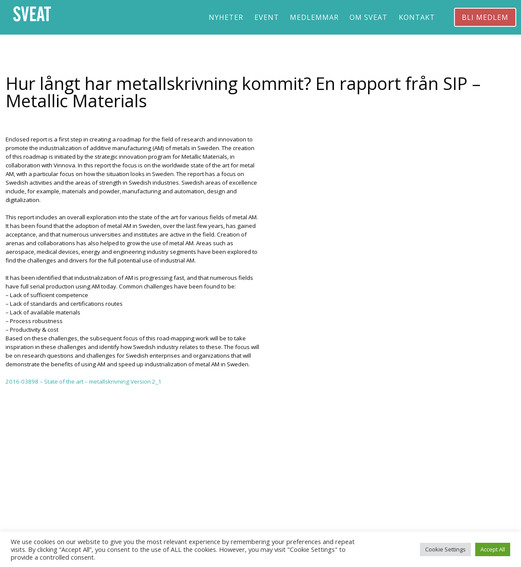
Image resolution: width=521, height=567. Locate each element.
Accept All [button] (492, 549)
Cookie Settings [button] (445, 549)
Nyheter (226, 17)
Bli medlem (485, 17)
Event (266, 17)
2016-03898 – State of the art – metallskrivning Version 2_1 (84, 381)
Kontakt (417, 17)
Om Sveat (368, 17)
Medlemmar (314, 17)
